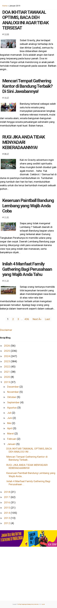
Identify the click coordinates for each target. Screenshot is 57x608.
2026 (7, 345)
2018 (7, 491)
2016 (7, 502)
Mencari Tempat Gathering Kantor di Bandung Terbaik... (27, 458)
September (13, 402)
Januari (11, 444)
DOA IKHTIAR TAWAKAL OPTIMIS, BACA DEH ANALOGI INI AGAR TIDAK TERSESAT (25, 20)
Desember (13, 386)
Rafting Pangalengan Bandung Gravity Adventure (28, 604)
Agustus (12, 407)
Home (4, 6)
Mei (9, 423)
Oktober (12, 397)
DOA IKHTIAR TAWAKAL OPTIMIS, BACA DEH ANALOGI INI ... (29, 450)
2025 (7, 350)
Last (47, 319)
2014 (7, 512)
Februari (12, 438)
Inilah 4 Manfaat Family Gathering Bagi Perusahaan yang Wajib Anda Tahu (27, 269)
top (43, 604)
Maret (10, 433)
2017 (7, 497)
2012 (7, 523)
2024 (7, 356)
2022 (7, 366)
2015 (7, 507)
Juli (9, 412)
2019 (7, 382)
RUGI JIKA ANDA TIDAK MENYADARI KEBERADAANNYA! (23, 142)
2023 (7, 361)
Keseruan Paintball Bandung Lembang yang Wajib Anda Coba (28, 206)
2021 (7, 371)
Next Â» (37, 319)
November (13, 391)
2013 (7, 518)
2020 (7, 376)
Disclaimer (6, 329)
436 (26, 319)
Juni (10, 417)
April (10, 428)
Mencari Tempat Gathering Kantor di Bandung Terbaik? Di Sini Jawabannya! (27, 86)
